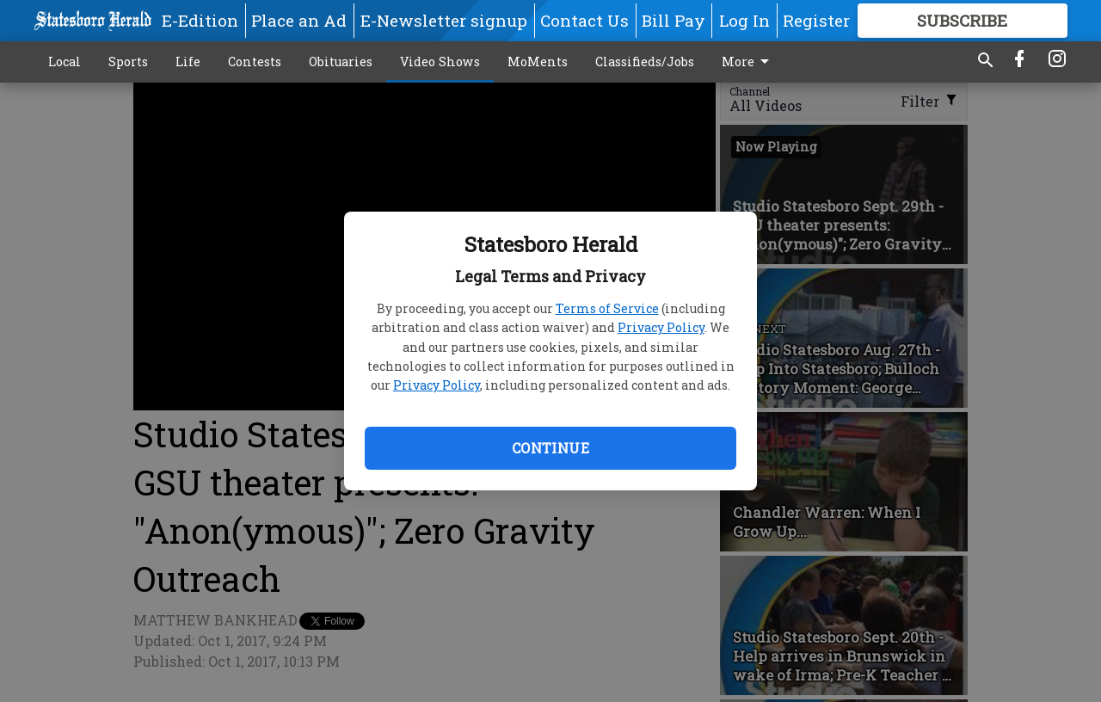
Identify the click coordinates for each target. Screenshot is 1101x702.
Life (187, 61)
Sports (128, 61)
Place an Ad (299, 20)
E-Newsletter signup (443, 20)
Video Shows (440, 61)
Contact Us (584, 20)
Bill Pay (673, 20)
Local (64, 61)
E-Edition (200, 20)
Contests (254, 61)
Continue (550, 448)
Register (816, 20)
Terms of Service (607, 308)
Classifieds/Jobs (644, 61)
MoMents (537, 61)
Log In (744, 20)
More (748, 62)
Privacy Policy (661, 327)
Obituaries (340, 61)
